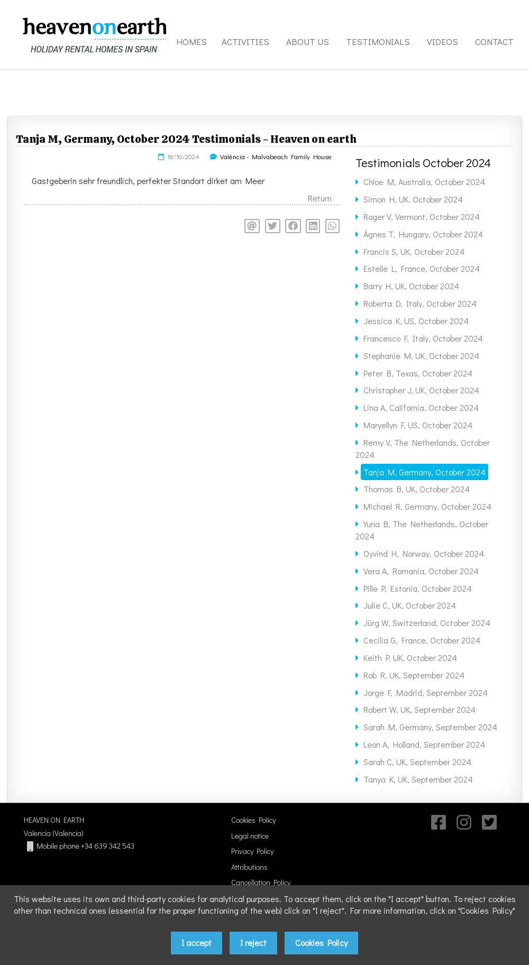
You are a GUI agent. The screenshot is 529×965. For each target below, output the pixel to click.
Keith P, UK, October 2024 (410, 657)
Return (320, 198)
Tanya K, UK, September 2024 (418, 779)
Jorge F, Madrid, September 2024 (425, 692)
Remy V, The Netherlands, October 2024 (422, 448)
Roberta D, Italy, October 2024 (420, 303)
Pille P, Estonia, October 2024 (417, 588)
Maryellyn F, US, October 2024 (417, 424)
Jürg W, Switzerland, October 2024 (426, 622)
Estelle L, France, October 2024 (421, 268)
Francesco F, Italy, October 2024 (423, 338)
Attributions (249, 867)
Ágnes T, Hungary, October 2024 (423, 234)
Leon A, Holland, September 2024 (424, 744)
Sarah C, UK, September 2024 (417, 761)
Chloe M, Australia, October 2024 (424, 181)
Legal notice (250, 836)
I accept (196, 942)
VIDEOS (442, 41)
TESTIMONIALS (378, 41)
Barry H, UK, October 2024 (411, 285)
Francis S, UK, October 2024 (413, 251)
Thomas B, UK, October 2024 (416, 488)
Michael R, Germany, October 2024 (427, 506)
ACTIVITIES (245, 41)
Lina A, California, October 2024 (421, 407)
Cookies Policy (253, 820)
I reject (253, 942)
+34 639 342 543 (107, 846)
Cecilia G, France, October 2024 (421, 640)
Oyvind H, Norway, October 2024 (423, 553)
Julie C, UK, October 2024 (409, 605)
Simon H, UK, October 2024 (413, 199)
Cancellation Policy (260, 882)
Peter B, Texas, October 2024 (417, 373)
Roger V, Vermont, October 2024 (421, 216)
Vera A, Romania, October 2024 (421, 570)
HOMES (191, 41)
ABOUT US (307, 41)
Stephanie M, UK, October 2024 (421, 355)
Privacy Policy (252, 851)
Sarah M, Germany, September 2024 (430, 726)
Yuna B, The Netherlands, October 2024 (421, 529)
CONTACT (494, 41)
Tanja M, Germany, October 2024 (424, 471)
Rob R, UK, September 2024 (413, 675)
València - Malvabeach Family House (276, 156)
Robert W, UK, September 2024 (419, 709)
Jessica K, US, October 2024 (416, 320)
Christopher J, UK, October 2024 (421, 390)
